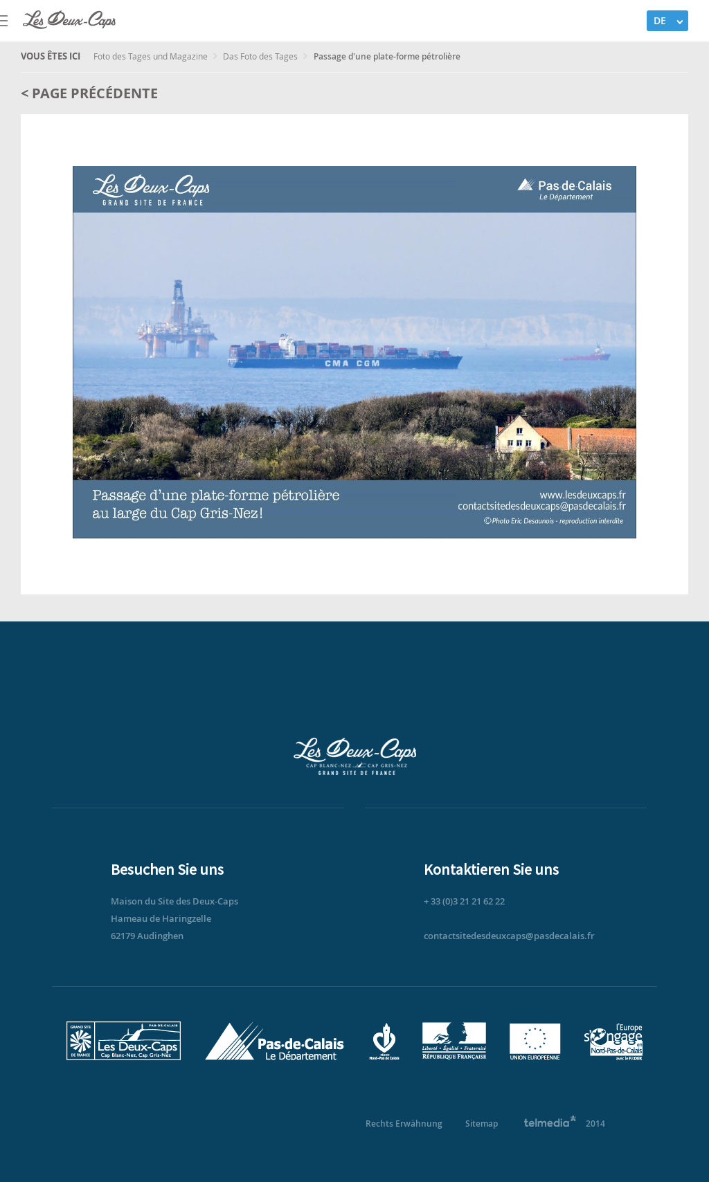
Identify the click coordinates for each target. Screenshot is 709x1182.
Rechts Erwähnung (404, 1123)
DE (660, 20)
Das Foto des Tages (261, 56)
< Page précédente (89, 93)
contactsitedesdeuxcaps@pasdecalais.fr (509, 935)
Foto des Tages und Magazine (151, 56)
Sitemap (481, 1123)
